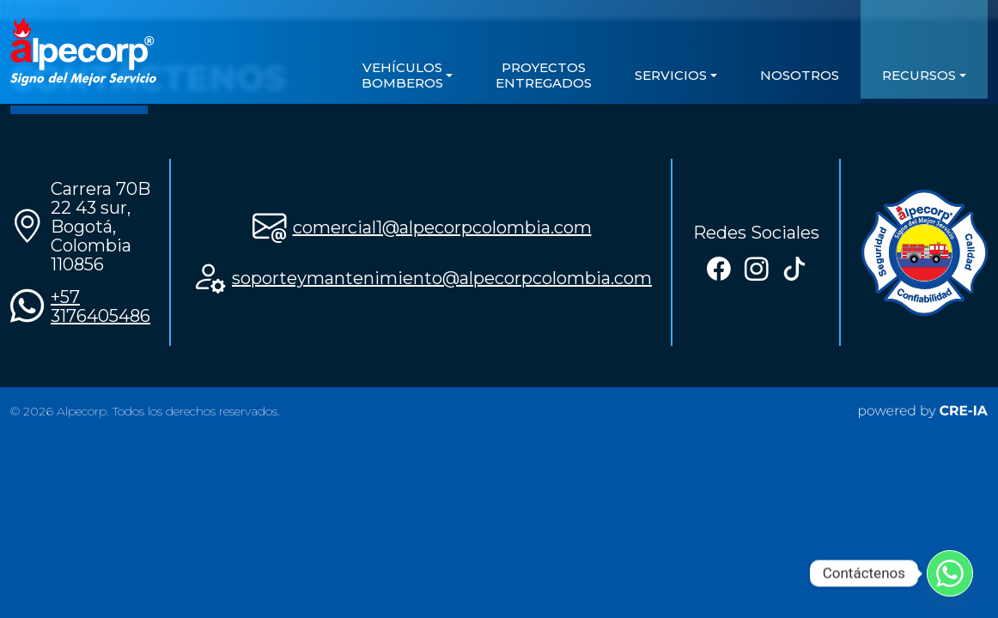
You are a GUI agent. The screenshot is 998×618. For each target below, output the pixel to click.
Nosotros (799, 75)
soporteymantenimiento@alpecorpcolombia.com (442, 278)
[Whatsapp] (950, 573)
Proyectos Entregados (544, 75)
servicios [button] (671, 75)
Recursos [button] (919, 75)
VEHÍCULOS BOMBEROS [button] (402, 75)
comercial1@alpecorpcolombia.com (442, 227)
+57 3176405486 (100, 306)
